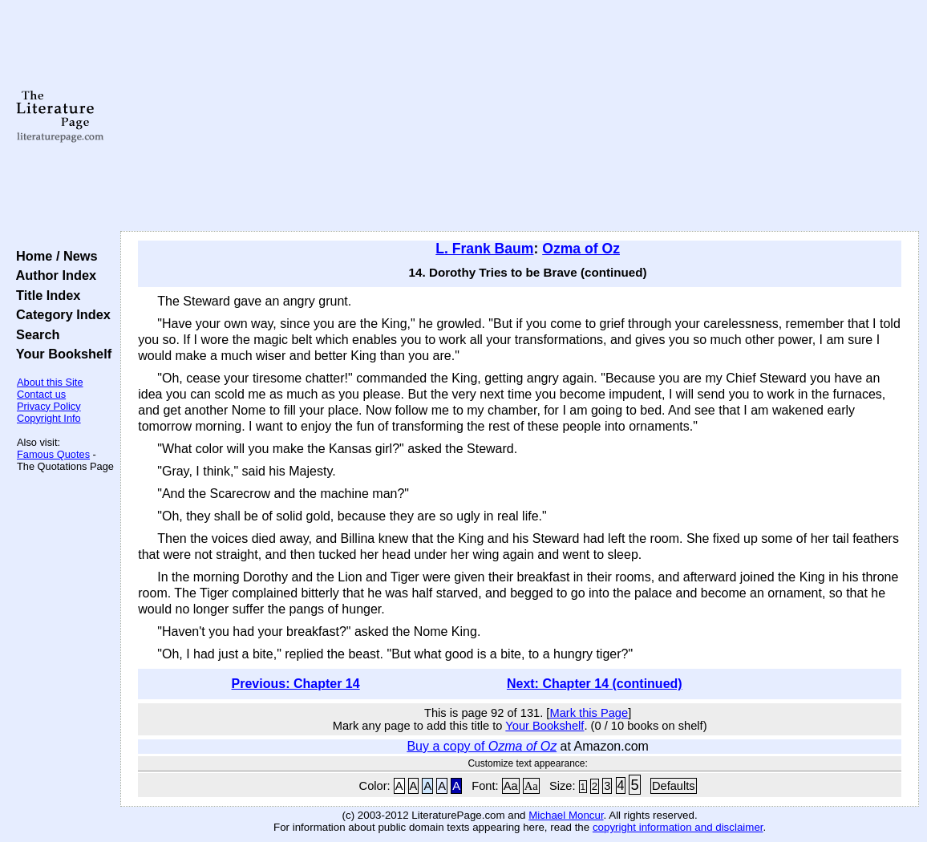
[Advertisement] (520, 116)
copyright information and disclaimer (678, 827)
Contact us (41, 394)
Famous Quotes (53, 454)
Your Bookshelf (60, 353)
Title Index (44, 295)
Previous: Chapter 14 (296, 683)
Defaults (673, 785)
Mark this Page (588, 712)
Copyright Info (49, 418)
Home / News (53, 256)
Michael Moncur (565, 815)
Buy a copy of (482, 746)
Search (34, 334)
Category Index (60, 314)
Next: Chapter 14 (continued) (594, 683)
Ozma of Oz (581, 249)
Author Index (52, 275)
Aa (511, 785)
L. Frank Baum (484, 249)
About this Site (50, 382)
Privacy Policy (49, 406)
